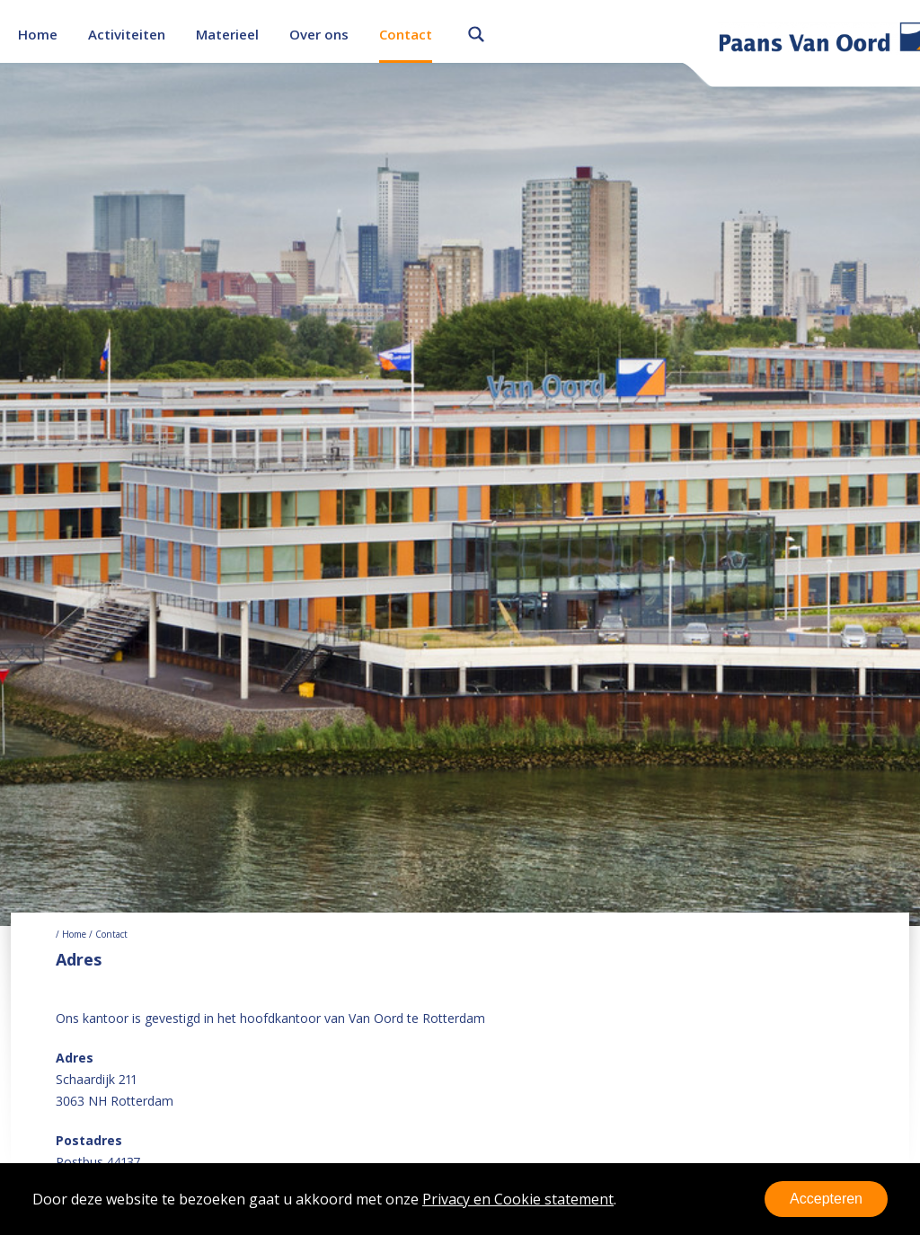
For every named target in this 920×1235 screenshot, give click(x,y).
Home (38, 34)
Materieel (227, 34)
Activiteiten (126, 34)
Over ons (319, 34)
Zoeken (476, 31)
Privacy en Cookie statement (518, 1199)
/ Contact (107, 934)
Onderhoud (120, 39)
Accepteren (826, 1198)
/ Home (71, 934)
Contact (405, 34)
